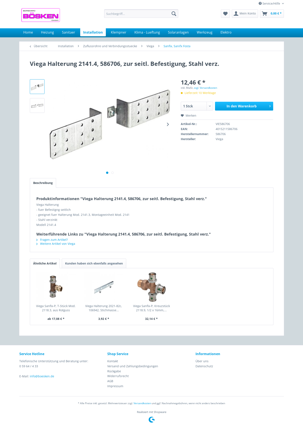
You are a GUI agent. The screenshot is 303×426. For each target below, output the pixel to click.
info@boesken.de (42, 376)
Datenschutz (204, 366)
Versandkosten (142, 403)
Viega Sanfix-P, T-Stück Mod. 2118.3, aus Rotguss (56, 308)
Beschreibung (43, 183)
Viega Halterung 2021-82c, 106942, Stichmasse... (103, 308)
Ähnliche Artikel (44, 263)
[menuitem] (141, 13)
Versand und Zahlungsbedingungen (132, 366)
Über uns (202, 361)
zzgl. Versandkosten (205, 88)
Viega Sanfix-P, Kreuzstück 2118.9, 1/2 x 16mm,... (151, 308)
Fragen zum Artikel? (52, 240)
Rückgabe (114, 371)
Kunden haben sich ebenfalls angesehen (94, 263)
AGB (110, 381)
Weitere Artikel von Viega (55, 244)
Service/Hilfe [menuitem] (270, 3)
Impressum (115, 386)
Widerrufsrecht (118, 376)
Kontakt (112, 361)
